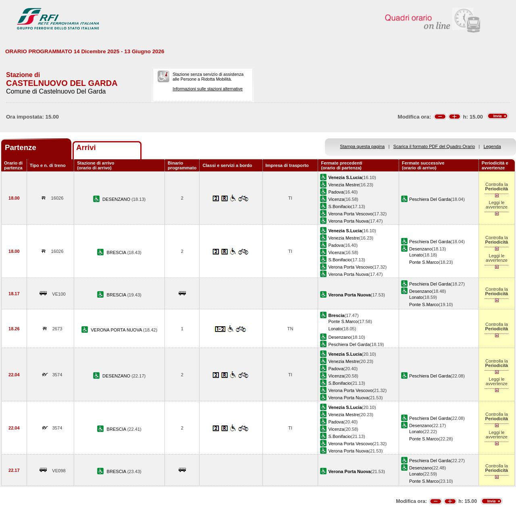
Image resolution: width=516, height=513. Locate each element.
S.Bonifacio (339, 206)
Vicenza (336, 199)
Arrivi (86, 147)
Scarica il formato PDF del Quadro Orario (434, 146)
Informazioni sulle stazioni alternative (208, 88)
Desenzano (420, 248)
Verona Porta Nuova (348, 221)
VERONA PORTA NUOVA (117, 329)
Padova (335, 192)
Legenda (492, 146)
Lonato (416, 254)
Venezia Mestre (343, 184)
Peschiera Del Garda (430, 199)
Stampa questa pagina (362, 146)
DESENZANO (116, 199)
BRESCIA (117, 252)
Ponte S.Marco (424, 262)
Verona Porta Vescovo (350, 213)
